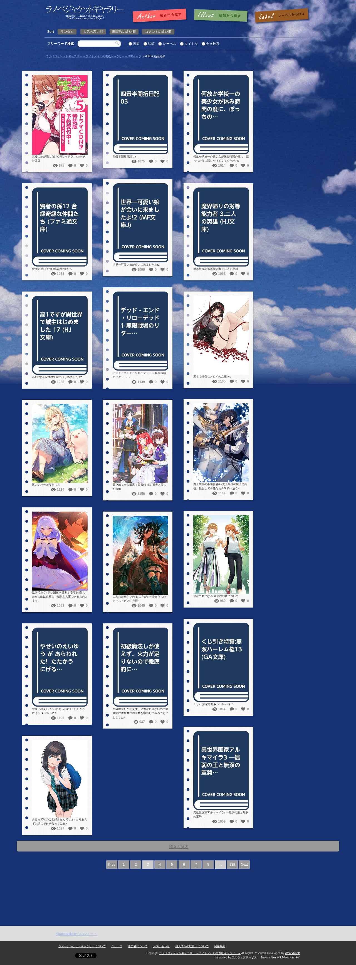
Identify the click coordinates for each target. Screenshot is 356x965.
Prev (111, 865)
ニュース (116, 946)
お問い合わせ (161, 946)
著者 (136, 44)
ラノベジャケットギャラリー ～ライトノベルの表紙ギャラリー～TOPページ (93, 56)
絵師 (151, 44)
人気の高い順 (93, 32)
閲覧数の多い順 (124, 32)
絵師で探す (221, 16)
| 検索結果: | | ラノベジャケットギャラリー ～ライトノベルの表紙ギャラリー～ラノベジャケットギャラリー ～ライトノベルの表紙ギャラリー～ (84, 13)
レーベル (169, 44)
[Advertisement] (178, 884)
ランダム (67, 32)
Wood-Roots (292, 953)
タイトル (191, 44)
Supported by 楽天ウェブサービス (235, 957)
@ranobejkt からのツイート (76, 934)
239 (232, 865)
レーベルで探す (281, 16)
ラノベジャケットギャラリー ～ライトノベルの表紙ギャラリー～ (200, 953)
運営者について (137, 946)
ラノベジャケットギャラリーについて (82, 946)
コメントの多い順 (158, 32)
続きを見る (179, 847)
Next (244, 865)
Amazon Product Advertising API (280, 957)
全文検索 (212, 44)
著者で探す (161, 16)
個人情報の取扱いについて (192, 946)
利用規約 (219, 946)
